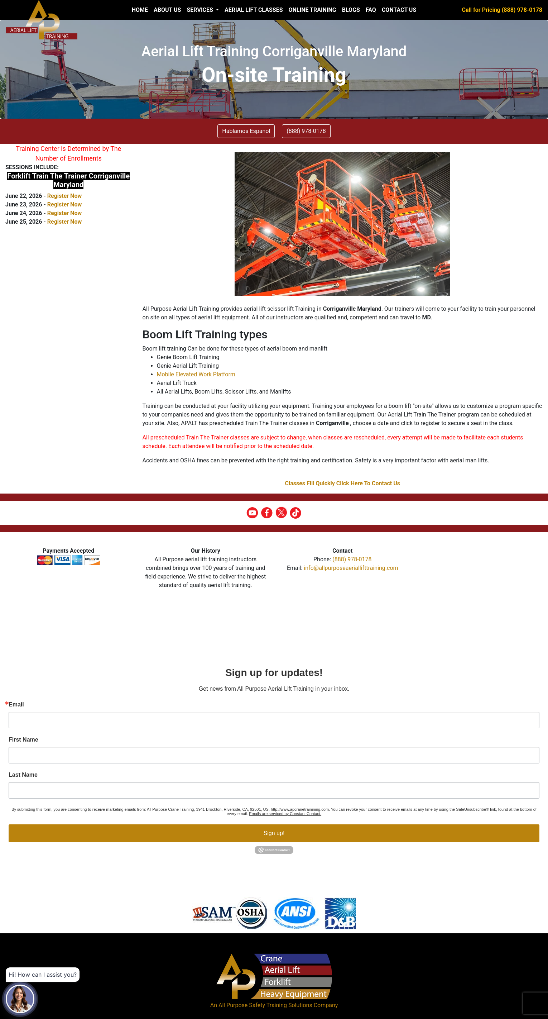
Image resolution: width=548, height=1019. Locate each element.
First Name (23, 740)
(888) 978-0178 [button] (306, 131)
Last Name (23, 775)
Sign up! (274, 833)
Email (16, 705)
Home (140, 9)
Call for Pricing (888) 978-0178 (502, 9)
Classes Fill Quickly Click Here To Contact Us (342, 483)
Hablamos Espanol (246, 131)
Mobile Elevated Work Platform (196, 374)
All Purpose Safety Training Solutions (265, 1005)
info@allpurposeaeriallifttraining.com (351, 568)
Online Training (312, 9)
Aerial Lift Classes (254, 9)
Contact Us (399, 9)
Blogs (351, 9)
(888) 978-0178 (351, 559)
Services (200, 9)
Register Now (64, 195)
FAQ (371, 9)
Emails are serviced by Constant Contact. (285, 813)
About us (167, 9)
